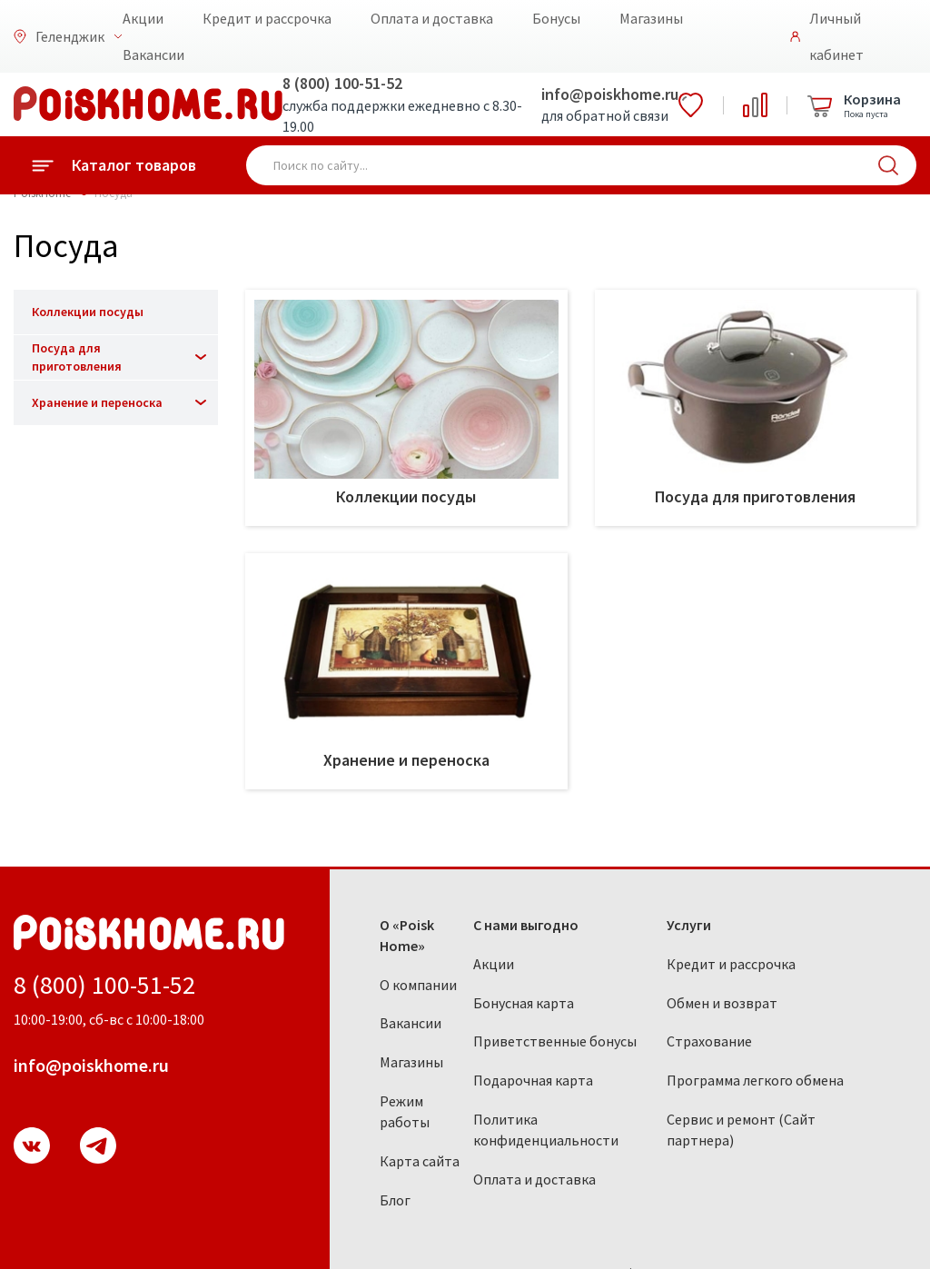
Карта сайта (420, 1161)
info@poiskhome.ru (609, 94)
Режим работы (405, 1111)
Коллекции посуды (87, 311)
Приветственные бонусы (555, 1041)
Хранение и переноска (97, 402)
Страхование (709, 1041)
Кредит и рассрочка (267, 18)
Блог (395, 1200)
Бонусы (556, 18)
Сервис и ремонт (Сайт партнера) (741, 1129)
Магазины (651, 18)
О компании (418, 985)
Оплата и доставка (432, 18)
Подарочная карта (533, 1080)
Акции (143, 18)
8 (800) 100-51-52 (342, 83)
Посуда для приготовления (77, 357)
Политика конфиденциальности (545, 1129)
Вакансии (153, 54)
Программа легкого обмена (755, 1080)
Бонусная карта (523, 1003)
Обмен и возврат (722, 1003)
